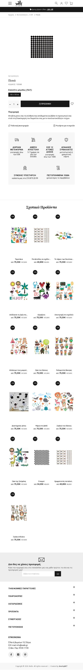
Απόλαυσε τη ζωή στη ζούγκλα (22, 317)
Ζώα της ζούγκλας (19, 485)
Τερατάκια (19, 262)
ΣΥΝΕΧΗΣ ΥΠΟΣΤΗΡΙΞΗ (25, 177)
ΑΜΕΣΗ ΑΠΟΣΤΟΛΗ (33, 150)
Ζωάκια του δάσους (64, 429)
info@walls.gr (22, 647)
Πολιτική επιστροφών (20, 128)
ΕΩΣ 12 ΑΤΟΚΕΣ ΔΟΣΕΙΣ (50, 151)
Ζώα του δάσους (41, 373)
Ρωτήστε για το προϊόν (65, 128)
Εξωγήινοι (41, 317)
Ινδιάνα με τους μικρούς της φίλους (25, 373)
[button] (10, 5)
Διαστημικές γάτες (19, 429)
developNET (63, 668)
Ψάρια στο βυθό (41, 429)
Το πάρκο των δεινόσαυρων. (67, 262)
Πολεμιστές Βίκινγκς (64, 373)
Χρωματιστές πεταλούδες (66, 485)
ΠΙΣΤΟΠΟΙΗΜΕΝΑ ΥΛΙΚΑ (58, 177)
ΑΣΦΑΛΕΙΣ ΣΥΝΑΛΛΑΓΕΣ (66, 150)
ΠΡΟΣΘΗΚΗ (45, 106)
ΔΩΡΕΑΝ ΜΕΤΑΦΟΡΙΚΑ (16, 150)
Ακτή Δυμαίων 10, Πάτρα (20, 645)
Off (50, 12)
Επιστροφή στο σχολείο (65, 317)
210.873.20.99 (32, 180)
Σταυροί (41, 485)
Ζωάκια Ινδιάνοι (19, 541)
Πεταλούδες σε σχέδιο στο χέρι (46, 262)
